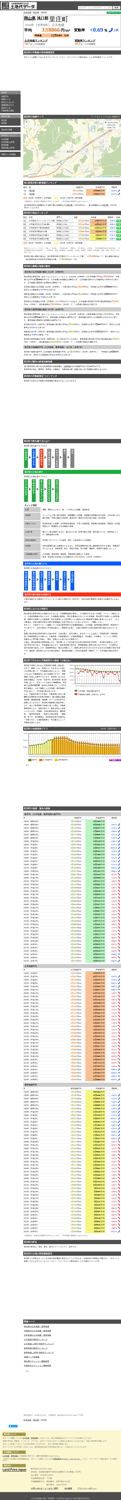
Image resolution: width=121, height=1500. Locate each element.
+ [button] (27, 122)
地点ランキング (7, 102)
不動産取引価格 (7, 110)
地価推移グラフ (7, 105)
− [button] (27, 126)
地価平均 (4, 96)
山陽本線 (67, 366)
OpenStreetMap (108, 176)
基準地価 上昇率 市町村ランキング (39, 1353)
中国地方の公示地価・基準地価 (37, 1331)
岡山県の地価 (6, 129)
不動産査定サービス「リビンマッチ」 (67, 1459)
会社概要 (68, 1489)
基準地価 (4, 145)
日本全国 (27, 13)
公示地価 (4, 139)
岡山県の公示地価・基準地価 (36, 1327)
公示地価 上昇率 (7, 142)
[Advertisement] (10, 50)
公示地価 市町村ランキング (36, 1340)
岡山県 (36, 13)
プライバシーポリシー (87, 1489)
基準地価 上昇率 (7, 148)
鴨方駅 (4, 120)
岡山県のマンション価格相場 (36, 1361)
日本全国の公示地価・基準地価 (37, 1335)
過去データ (5, 108)
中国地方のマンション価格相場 (37, 1366)
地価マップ (5, 99)
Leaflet (98, 176)
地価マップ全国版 (8, 154)
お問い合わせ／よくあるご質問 (44, 1489)
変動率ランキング (85, 40)
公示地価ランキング (36, 40)
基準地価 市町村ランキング (36, 1348)
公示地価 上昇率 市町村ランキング (39, 1344)
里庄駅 (4, 123)
